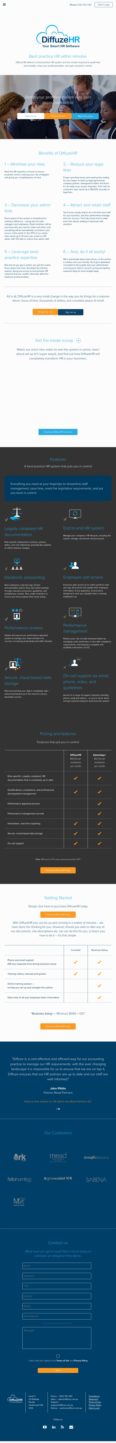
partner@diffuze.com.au (71, 1410)
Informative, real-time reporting (24, 822)
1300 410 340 (80, 5)
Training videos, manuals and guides (27, 973)
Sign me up (29, 116)
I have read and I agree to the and (58, 1362)
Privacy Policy (81, 1362)
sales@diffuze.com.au (68, 1401)
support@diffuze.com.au (62, 1407)
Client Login (104, 4)
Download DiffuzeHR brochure (58, 431)
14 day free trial (58, 116)
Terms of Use (62, 1362)
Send (58, 1372)
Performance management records (26, 813)
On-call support (16, 842)
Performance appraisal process (24, 803)
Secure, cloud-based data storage (25, 832)
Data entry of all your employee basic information (33, 996)
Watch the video (86, 116)
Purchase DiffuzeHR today (58, 869)
